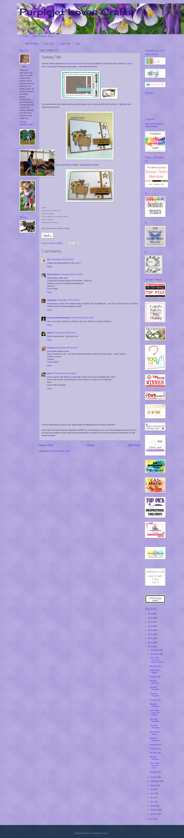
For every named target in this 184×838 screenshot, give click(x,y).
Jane (24, 66)
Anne (49, 373)
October (153, 777)
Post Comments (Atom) (60, 451)
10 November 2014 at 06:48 (64, 373)
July (152, 789)
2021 (150, 618)
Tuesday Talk (155, 677)
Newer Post (46, 445)
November (154, 654)
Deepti (50, 333)
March (153, 806)
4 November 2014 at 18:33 (62, 259)
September (155, 781)
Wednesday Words (155, 671)
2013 (150, 819)
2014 (150, 646)
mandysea (51, 300)
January (153, 814)
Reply (49, 266)
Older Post (134, 445)
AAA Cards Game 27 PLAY (154, 765)
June (152, 793)
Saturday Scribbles (154, 688)
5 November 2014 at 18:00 (82, 318)
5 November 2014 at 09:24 (68, 300)
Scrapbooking (64, 44)
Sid (48, 259)
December (154, 650)
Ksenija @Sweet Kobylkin (58, 318)
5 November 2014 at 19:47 (66, 348)
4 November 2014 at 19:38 (71, 274)
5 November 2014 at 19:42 (65, 333)
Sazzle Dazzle (53, 274)
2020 (150, 622)
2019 (150, 626)
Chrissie (51, 348)
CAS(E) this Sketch (74, 63)
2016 (150, 638)
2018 (150, 630)
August (153, 785)
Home (25, 36)
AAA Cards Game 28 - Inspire (155, 712)
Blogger (105, 833)
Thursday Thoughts (154, 694)
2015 (150, 642)
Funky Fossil (48, 44)
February (154, 810)
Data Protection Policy (42, 36)
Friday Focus (155, 749)
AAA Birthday (31, 44)
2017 (150, 634)
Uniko (77, 44)
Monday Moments (154, 682)
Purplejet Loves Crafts (77, 11)
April (152, 802)
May (152, 797)
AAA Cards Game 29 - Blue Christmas (157, 659)
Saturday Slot (155, 666)
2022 (150, 614)
